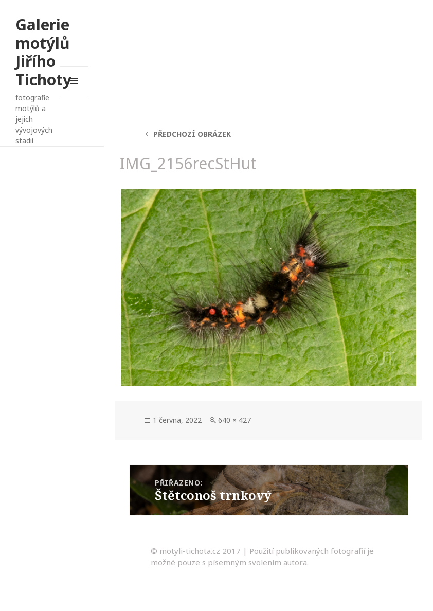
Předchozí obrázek (192, 134)
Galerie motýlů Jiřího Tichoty (43, 52)
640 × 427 (234, 420)
